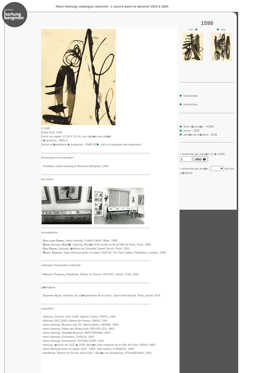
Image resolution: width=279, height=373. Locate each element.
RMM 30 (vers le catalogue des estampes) (113, 144)
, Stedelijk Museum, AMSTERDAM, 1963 (76, 332)
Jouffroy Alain (52, 295)
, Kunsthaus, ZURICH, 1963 (68, 336)
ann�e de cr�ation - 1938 (200, 134)
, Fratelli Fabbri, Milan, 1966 (91, 240)
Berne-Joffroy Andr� (57, 244)
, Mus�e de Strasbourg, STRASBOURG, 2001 (97, 352)
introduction (189, 95)
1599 (221, 29)
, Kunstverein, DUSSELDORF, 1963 (73, 340)
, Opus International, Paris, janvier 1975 (111, 295)
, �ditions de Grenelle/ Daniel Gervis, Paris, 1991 (93, 248)
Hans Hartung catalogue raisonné (82, 6)
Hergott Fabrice (54, 274)
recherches (188, 104)
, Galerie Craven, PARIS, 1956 (79, 316)
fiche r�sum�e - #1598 (198, 126)
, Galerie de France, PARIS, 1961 (75, 320)
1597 (192, 29)
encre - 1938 (191, 130)
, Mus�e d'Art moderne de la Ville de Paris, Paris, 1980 (112, 244)
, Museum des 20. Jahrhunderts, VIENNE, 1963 (80, 324)
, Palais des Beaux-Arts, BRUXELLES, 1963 (78, 328)
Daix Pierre (50, 248)
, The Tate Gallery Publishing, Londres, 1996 (114, 252)
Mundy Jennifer (52, 252)
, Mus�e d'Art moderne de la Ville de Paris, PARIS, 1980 (99, 344)
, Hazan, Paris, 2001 (102, 274)
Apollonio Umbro (53, 240)
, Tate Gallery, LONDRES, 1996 (88, 348)
